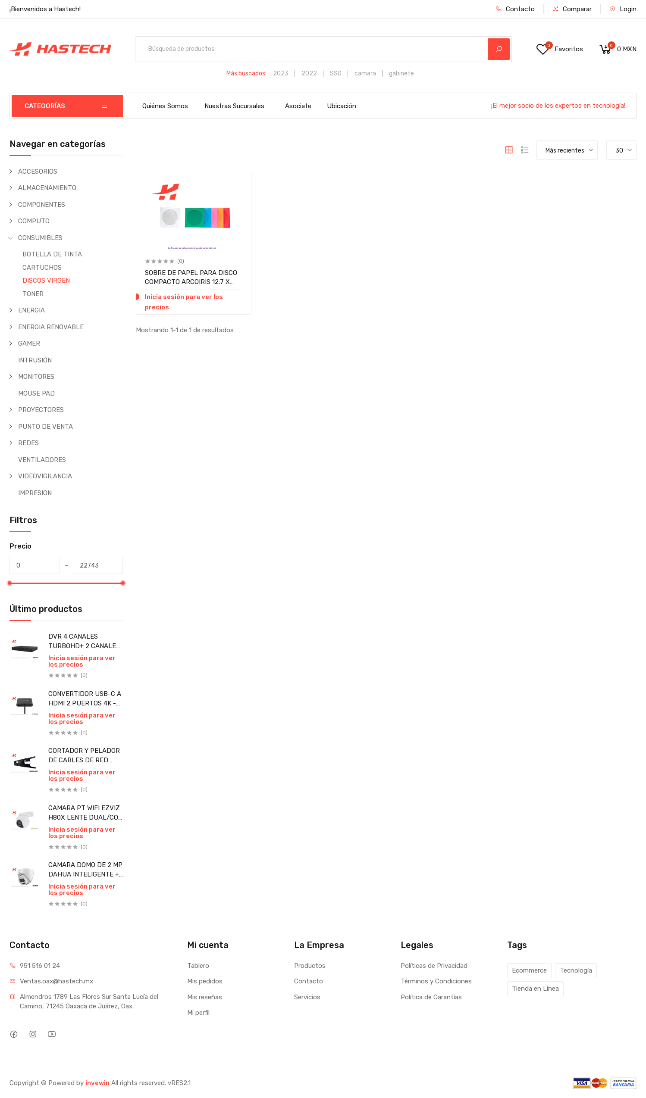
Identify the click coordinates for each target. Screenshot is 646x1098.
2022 (309, 73)
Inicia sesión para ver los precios (82, 661)
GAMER (29, 343)
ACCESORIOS (37, 171)
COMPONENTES (41, 205)
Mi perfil (198, 1013)
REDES (28, 443)
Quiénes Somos (165, 106)
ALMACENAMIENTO (47, 188)
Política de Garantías (431, 997)
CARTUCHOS (42, 267)
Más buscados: (246, 73)
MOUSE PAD (36, 393)
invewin (97, 1083)
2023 (281, 73)
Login (623, 9)
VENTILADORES (42, 460)
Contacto (515, 9)
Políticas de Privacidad (434, 966)
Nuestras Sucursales (234, 106)
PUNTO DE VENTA (45, 426)
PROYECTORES (41, 410)
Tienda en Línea (535, 988)
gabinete (401, 73)
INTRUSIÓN (35, 360)
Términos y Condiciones (436, 981)
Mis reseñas (204, 997)
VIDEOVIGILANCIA (45, 476)
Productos (310, 966)
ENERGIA (31, 310)
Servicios (307, 997)
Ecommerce (529, 970)
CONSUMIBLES (40, 238)
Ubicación (341, 106)
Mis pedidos (205, 981)
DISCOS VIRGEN (46, 280)
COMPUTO (34, 221)
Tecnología (576, 970)
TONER (33, 294)
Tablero (198, 966)
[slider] (10, 583)
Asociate (298, 106)
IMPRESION (35, 493)
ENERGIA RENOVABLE (51, 327)
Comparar (572, 9)
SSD (336, 73)
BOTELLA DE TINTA (52, 254)
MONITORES (36, 377)
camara (365, 73)
